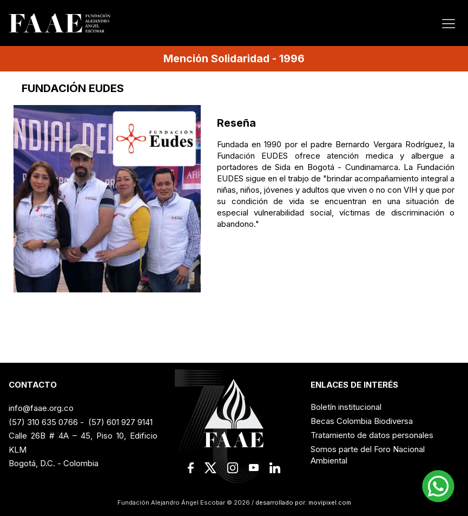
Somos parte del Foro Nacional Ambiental (368, 455)
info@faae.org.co (41, 408)
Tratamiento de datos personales (372, 435)
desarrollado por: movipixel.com (302, 502)
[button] (438, 486)
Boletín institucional (346, 407)
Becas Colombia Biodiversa (362, 421)
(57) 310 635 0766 (43, 422)
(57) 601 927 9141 (120, 422)
